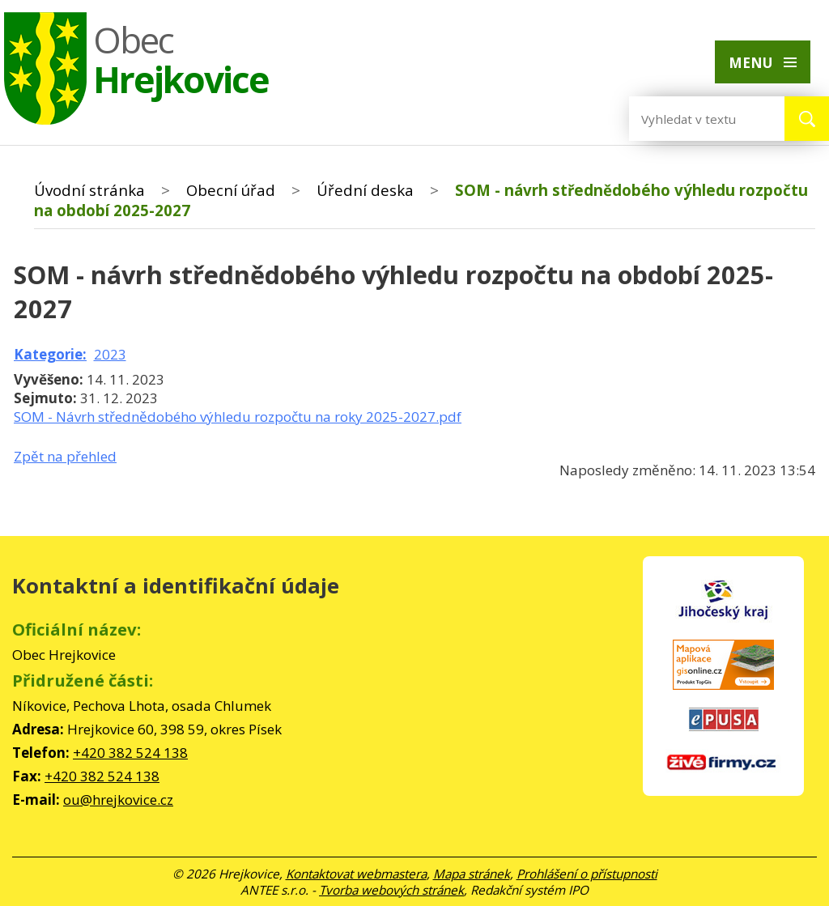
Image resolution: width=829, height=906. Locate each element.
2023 (110, 354)
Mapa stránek (471, 874)
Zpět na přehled (65, 456)
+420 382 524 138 (130, 752)
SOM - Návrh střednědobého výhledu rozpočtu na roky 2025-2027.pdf (237, 416)
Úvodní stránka (89, 190)
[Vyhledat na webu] (694, 118)
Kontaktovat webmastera (356, 874)
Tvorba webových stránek (391, 890)
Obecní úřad (230, 190)
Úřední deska (365, 190)
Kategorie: (50, 354)
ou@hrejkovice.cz (118, 799)
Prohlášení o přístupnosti (587, 874)
